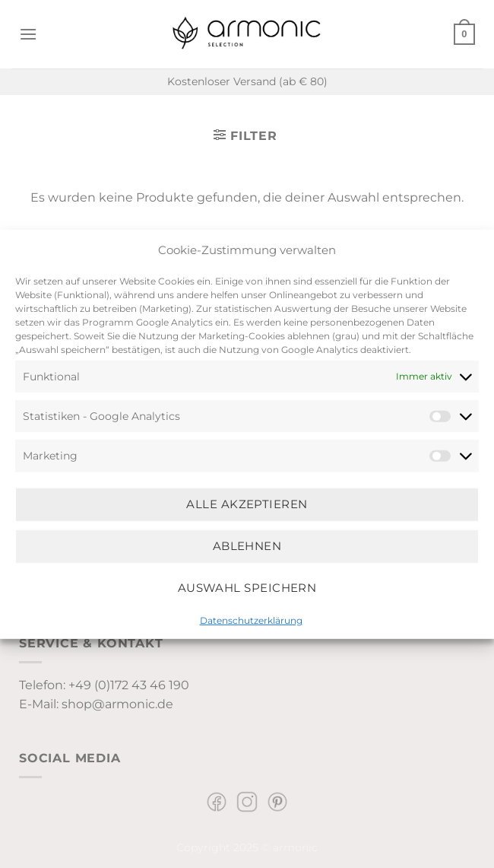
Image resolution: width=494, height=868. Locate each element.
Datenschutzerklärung (251, 619)
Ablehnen (247, 546)
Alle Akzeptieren (246, 504)
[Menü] (28, 34)
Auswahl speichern (247, 587)
